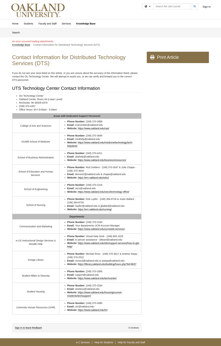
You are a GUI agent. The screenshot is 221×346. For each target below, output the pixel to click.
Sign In (207, 6)
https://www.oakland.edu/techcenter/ (97, 278)
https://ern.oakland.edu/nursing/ (95, 209)
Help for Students (103, 342)
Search (17, 32)
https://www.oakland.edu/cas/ (93, 128)
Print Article (164, 57)
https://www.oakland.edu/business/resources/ (102, 160)
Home (15, 23)
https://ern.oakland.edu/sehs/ (93, 177)
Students (28, 23)
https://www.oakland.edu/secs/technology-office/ (103, 191)
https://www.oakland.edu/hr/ (93, 310)
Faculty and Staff (48, 23)
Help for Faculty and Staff (131, 342)
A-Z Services (83, 342)
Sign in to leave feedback (28, 327)
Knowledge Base (85, 23)
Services (66, 23)
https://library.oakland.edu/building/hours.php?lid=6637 (107, 264)
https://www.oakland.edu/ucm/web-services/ (101, 229)
